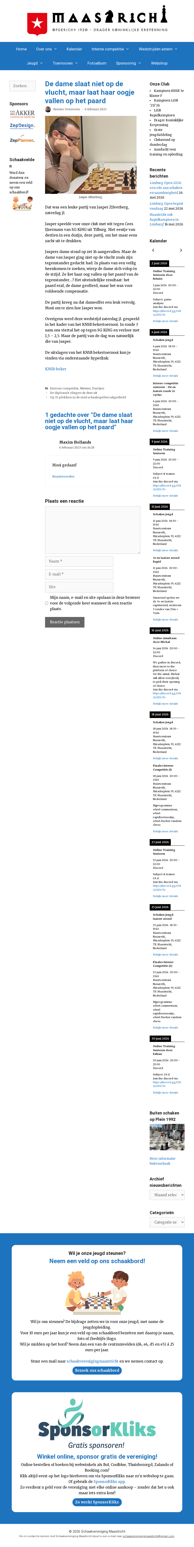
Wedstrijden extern (161, 49)
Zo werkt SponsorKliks (97, 1502)
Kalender (74, 49)
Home (21, 49)
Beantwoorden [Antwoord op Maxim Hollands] (63, 476)
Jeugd (37, 63)
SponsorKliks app (109, 1481)
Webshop (159, 63)
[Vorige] (153, 250)
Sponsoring (131, 63)
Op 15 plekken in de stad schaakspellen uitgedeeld (88, 397)
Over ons (49, 49)
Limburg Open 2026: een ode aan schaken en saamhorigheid (166, 188)
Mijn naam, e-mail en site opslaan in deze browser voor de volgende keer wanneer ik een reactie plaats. (95, 603)
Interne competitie (112, 49)
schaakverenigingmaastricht (92, 1361)
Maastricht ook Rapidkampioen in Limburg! (164, 220)
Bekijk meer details (165, 321)
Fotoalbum (97, 63)
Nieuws (85, 388)
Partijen (98, 388)
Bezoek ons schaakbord (97, 1370)
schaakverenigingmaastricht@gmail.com (148, 1536)
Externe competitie (64, 388)
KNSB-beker (55, 369)
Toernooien (68, 63)
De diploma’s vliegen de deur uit (73, 393)
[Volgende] (181, 250)
